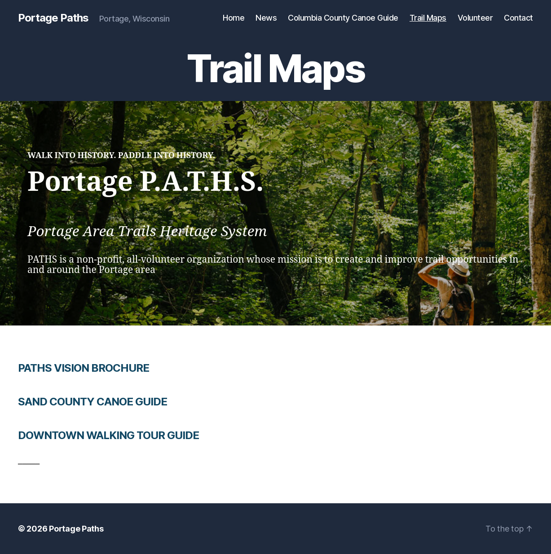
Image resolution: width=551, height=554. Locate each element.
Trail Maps (428, 17)
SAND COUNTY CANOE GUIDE (92, 401)
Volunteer (475, 17)
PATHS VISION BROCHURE (83, 367)
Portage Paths (53, 18)
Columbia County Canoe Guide (343, 17)
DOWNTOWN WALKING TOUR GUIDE (108, 435)
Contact (518, 17)
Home (233, 17)
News (266, 17)
